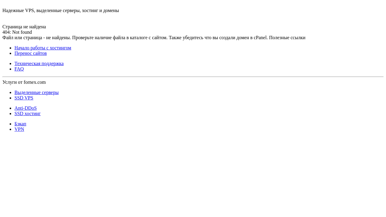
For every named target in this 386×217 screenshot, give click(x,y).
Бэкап (20, 123)
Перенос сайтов (30, 53)
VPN (19, 129)
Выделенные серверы (36, 92)
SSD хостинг (27, 113)
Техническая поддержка (39, 63)
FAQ (19, 68)
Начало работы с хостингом (42, 47)
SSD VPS (23, 97)
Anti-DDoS (25, 108)
